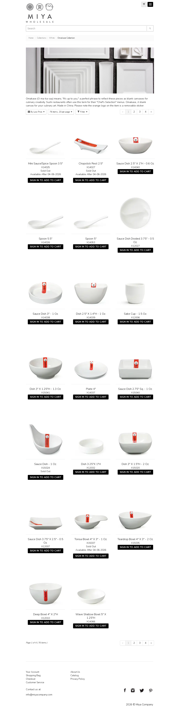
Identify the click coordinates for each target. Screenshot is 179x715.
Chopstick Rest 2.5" (91, 163)
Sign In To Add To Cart (45, 180)
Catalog (74, 675)
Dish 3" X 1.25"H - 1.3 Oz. (45, 389)
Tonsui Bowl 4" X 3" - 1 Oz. (90, 539)
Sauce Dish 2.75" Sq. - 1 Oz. (135, 389)
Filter (82, 111)
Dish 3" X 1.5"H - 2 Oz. (135, 464)
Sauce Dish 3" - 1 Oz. (45, 314)
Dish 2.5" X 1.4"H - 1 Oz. (91, 314)
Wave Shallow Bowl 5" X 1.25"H (91, 616)
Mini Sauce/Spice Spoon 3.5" (45, 163)
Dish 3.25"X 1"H (91, 464)
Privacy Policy (77, 679)
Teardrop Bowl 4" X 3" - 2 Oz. (135, 539)
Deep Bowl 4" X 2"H (45, 614)
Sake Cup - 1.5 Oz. (135, 314)
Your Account (32, 672)
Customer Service (35, 682)
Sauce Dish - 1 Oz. (45, 464)
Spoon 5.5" (45, 239)
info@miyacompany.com (39, 694)
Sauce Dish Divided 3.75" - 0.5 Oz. (135, 240)
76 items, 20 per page (61, 111)
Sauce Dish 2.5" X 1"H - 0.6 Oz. (135, 163)
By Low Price (36, 111)
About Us (75, 672)
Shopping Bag (33, 675)
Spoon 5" (90, 239)
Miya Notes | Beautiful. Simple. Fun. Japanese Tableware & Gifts (43, 13)
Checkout (30, 679)
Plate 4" (91, 389)
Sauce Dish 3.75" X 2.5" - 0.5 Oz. (45, 541)
